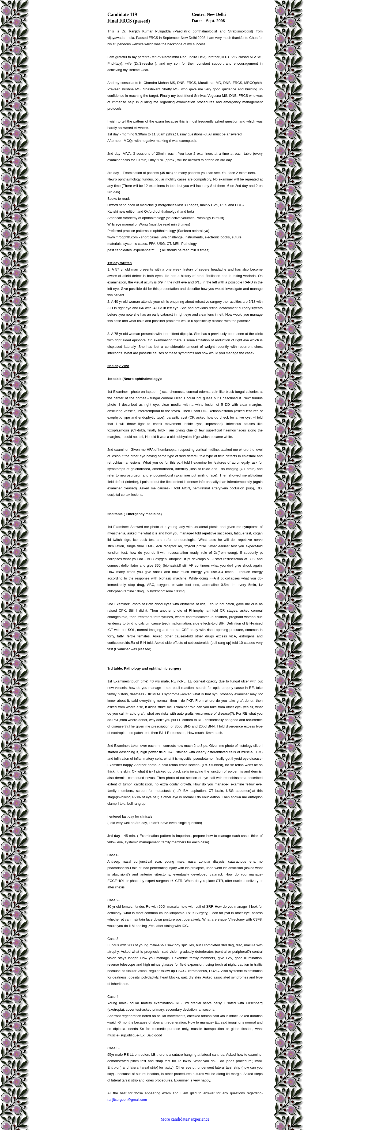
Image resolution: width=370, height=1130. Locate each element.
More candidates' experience (185, 1119)
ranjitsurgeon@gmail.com (127, 1100)
